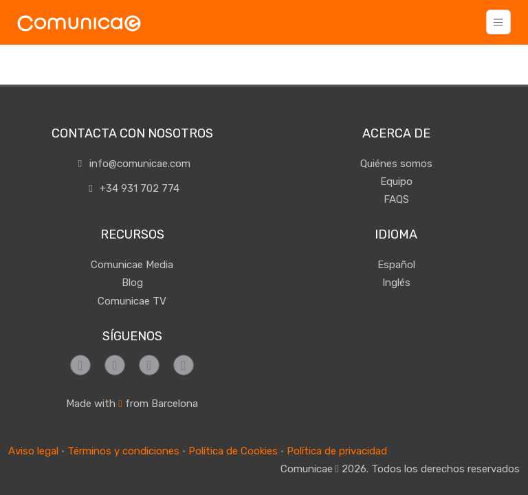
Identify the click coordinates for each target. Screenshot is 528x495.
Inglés (396, 282)
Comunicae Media (132, 264)
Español (396, 264)
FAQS (396, 199)
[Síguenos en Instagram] (114, 365)
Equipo (396, 181)
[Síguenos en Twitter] (149, 365)
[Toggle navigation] (498, 22)
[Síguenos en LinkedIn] (183, 365)
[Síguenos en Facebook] (80, 365)
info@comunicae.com (132, 163)
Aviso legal (33, 451)
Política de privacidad (337, 451)
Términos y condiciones (123, 451)
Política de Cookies (233, 451)
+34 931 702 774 (132, 188)
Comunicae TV (132, 301)
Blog (132, 282)
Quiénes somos (396, 163)
